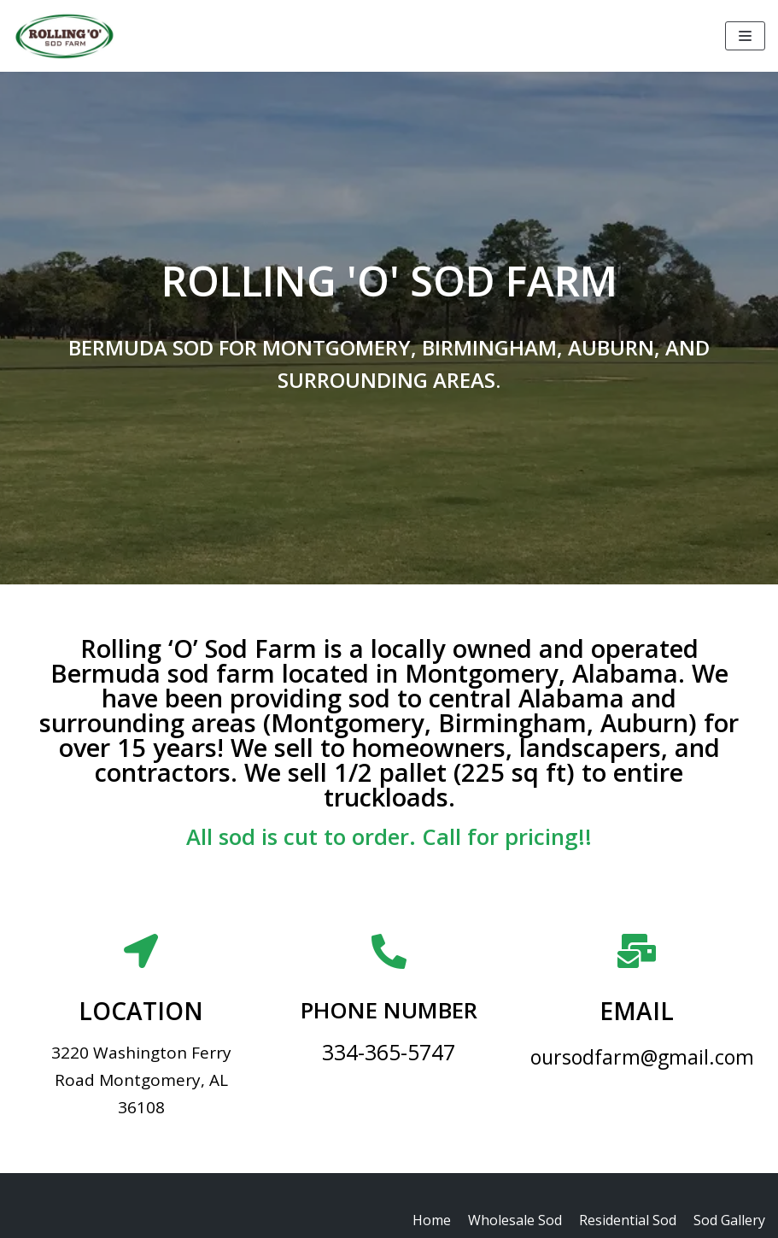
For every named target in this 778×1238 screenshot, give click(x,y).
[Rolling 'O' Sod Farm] (64, 36)
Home (431, 1220)
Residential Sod (627, 1220)
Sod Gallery (729, 1220)
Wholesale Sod (515, 1220)
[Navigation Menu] (745, 35)
